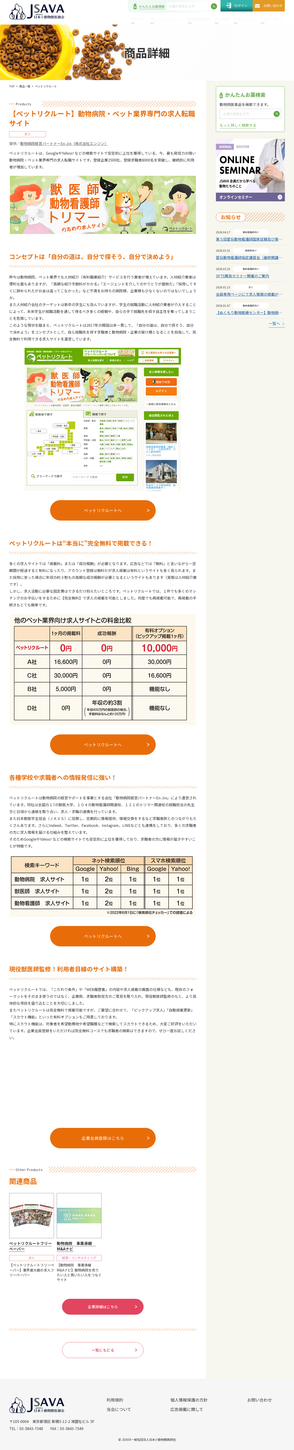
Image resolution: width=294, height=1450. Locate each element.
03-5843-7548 (31, 1428)
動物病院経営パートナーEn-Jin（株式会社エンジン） (64, 143)
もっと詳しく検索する (238, 125)
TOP (12, 86)
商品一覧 (24, 86)
